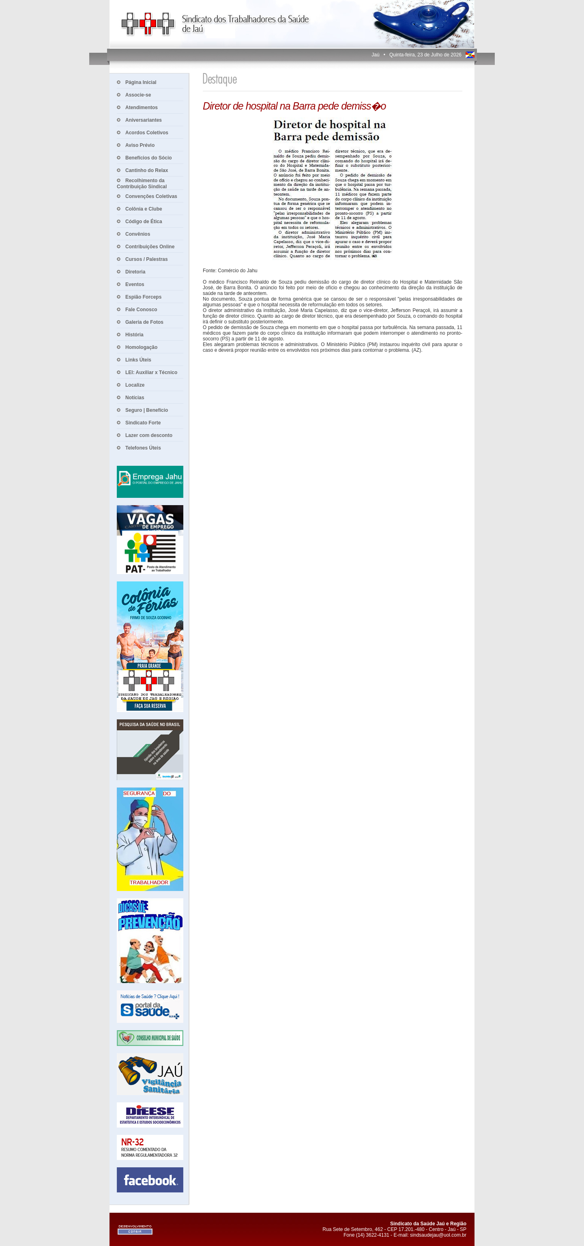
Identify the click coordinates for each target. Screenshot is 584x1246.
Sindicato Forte (143, 423)
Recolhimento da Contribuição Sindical (142, 183)
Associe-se (138, 95)
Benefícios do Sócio (148, 158)
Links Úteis (138, 360)
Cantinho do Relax (146, 170)
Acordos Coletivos (146, 133)
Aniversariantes (143, 120)
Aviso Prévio (140, 145)
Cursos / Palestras (146, 259)
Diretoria (135, 272)
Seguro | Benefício (146, 410)
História (134, 335)
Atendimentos (141, 107)
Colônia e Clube (143, 209)
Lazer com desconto (148, 435)
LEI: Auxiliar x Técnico (151, 372)
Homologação (141, 347)
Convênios (137, 234)
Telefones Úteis (143, 448)
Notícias (134, 397)
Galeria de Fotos (144, 322)
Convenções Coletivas (151, 196)
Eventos (134, 284)
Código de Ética (143, 221)
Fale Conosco (141, 309)
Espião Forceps (143, 297)
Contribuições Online (149, 247)
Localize (134, 385)
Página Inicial (141, 82)
